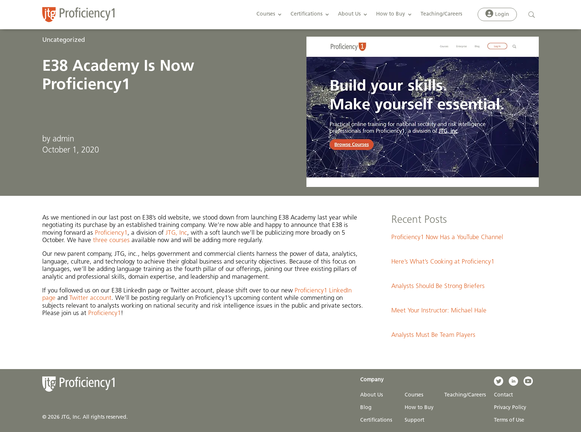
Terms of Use (509, 420)
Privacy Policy (510, 408)
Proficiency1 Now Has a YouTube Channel (447, 237)
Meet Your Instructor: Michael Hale (439, 311)
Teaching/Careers (441, 14)
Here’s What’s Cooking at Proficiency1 (442, 262)
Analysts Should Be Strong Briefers (438, 286)
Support (414, 420)
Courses (265, 14)
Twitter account (90, 298)
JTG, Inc (176, 233)
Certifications (306, 14)
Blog (366, 408)
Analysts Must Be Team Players (433, 335)
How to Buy (390, 14)
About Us (349, 14)
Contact (503, 395)
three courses (111, 240)
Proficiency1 (111, 233)
